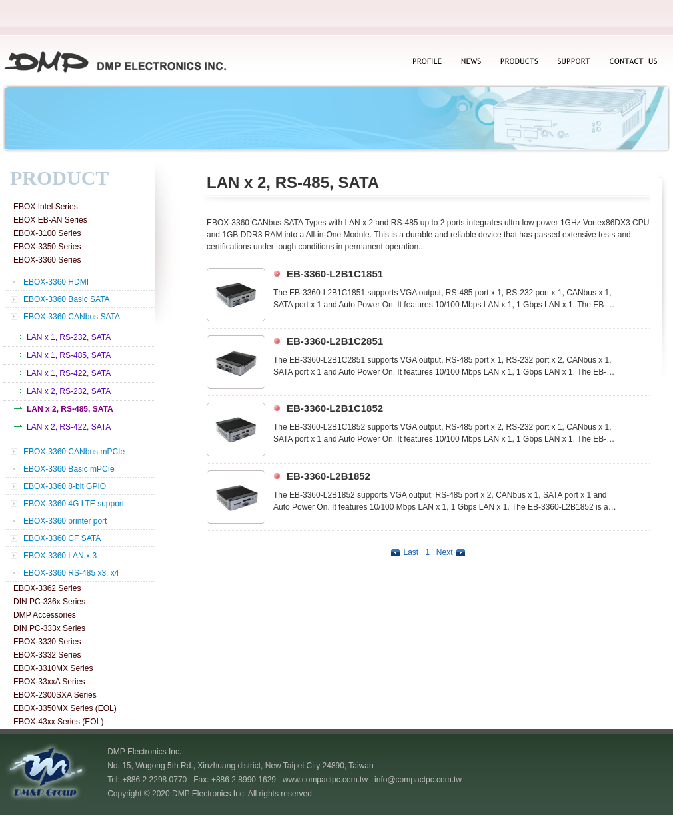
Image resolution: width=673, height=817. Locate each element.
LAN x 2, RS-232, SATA (69, 391)
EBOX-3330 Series (47, 641)
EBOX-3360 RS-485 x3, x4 (71, 573)
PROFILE (426, 62)
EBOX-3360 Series (47, 260)
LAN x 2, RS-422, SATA (69, 427)
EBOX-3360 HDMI (56, 282)
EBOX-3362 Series (47, 588)
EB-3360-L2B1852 (328, 476)
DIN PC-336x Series (49, 601)
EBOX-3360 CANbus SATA (71, 316)
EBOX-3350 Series (47, 246)
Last (403, 552)
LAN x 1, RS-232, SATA (69, 337)
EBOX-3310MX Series (53, 668)
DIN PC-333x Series (49, 628)
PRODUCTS (518, 62)
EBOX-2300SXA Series (55, 695)
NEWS (469, 62)
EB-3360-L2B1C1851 (335, 273)
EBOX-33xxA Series (49, 681)
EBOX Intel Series (45, 206)
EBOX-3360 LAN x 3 (60, 555)
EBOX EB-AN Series (50, 220)
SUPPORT (574, 62)
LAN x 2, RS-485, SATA (70, 409)
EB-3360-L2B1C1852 (335, 408)
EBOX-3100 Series (47, 233)
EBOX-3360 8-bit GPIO (64, 486)
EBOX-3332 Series (47, 655)
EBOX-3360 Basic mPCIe (69, 469)
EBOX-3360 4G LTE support (73, 503)
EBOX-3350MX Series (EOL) (65, 708)
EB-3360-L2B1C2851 (335, 341)
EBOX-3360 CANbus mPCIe (74, 451)
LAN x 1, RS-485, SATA (69, 355)
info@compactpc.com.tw (418, 779)
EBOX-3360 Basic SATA (66, 299)
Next (452, 552)
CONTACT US (632, 62)
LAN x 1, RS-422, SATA (69, 373)
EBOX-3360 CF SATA (62, 538)
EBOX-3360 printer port (65, 521)
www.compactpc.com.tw (325, 779)
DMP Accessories (44, 615)
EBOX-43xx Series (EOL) (58, 721)
